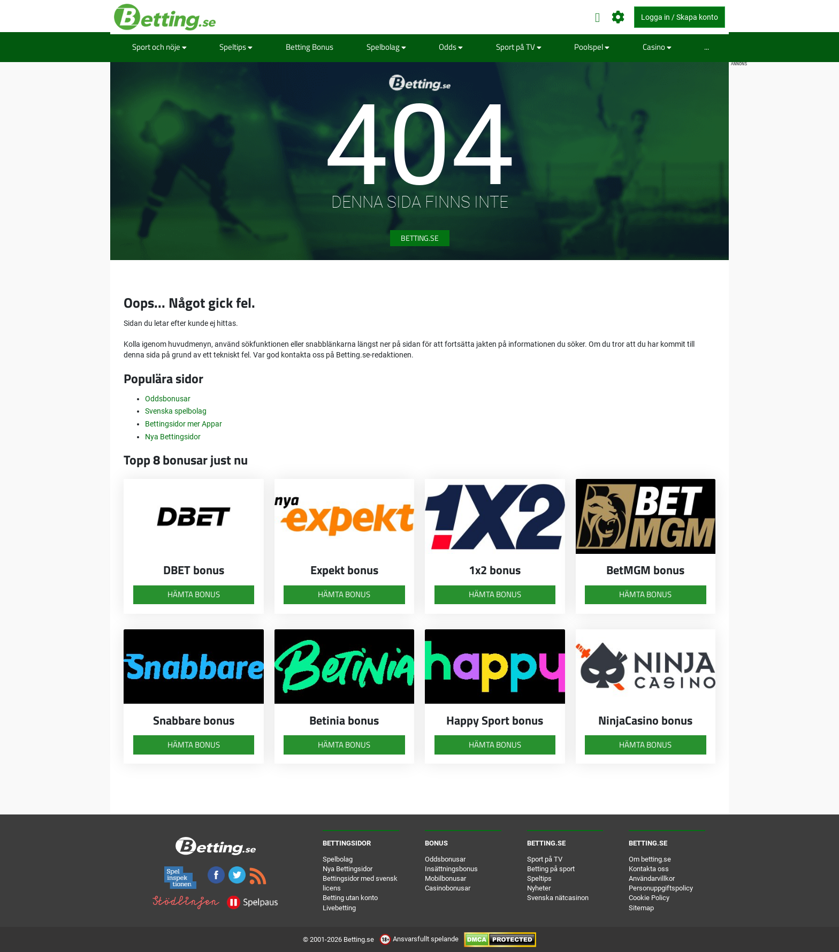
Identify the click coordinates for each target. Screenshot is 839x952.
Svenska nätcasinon (558, 898)
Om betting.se (650, 859)
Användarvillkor (652, 878)
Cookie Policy (649, 898)
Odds (451, 47)
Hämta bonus (193, 594)
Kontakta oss (649, 869)
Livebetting (339, 908)
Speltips (236, 47)
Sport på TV (518, 47)
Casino (657, 47)
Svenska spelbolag (176, 411)
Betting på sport (551, 869)
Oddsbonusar (167, 398)
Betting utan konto (350, 898)
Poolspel (591, 47)
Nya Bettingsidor (173, 436)
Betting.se (420, 237)
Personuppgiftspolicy (661, 888)
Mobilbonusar (445, 878)
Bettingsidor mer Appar (183, 424)
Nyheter (539, 888)
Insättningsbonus (451, 869)
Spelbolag (386, 47)
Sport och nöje (159, 47)
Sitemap (641, 908)
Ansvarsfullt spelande (419, 939)
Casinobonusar (447, 888)
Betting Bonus (309, 47)
